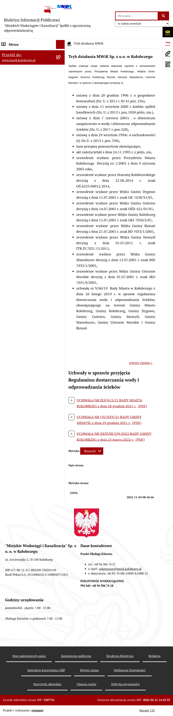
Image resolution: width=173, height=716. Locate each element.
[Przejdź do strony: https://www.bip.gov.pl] (167, 42)
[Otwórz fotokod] (167, 64)
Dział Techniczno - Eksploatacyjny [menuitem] (28, 200)
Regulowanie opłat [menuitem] (16, 191)
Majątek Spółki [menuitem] (13, 106)
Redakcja (155, 656)
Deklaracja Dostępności (130, 670)
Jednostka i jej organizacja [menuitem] (22, 80)
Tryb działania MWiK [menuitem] (18, 115)
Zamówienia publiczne (76, 656)
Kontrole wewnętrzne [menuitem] (19, 273)
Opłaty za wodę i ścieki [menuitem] (19, 174)
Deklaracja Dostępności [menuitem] (20, 291)
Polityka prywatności (125, 684)
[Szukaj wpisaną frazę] (163, 15)
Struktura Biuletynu (120, 656)
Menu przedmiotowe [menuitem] (18, 53)
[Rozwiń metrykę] (91, 451)
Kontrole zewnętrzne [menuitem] (18, 264)
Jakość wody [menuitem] (11, 165)
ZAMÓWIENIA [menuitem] (13, 156)
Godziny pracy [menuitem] (13, 71)
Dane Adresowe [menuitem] (14, 62)
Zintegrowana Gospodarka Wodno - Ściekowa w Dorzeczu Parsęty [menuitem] (28, 253)
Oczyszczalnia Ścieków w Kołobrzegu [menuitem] (21, 221)
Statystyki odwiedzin (47, 684)
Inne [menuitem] (5, 300)
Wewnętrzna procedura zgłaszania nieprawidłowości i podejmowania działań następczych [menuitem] (29, 314)
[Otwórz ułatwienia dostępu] (167, 32)
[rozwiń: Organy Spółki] (61, 89)
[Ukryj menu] (60, 44)
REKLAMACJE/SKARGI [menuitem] (19, 282)
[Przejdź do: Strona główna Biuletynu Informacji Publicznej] (69, 43)
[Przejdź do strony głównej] (57, 19)
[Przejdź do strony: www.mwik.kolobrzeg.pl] (167, 53)
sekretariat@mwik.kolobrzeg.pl (120, 569)
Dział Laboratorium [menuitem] (17, 209)
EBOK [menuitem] (6, 147)
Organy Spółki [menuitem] (13, 89)
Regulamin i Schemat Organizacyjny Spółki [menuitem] (18, 127)
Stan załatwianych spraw (29, 656)
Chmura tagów (86, 684)
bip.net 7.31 (147, 710)
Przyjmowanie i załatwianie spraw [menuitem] (28, 138)
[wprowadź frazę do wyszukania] (136, 15)
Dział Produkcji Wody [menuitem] (18, 232)
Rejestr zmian (89, 670)
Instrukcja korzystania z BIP (46, 670)
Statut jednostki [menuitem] (14, 97)
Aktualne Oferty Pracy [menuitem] (19, 241)
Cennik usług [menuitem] (12, 183)
